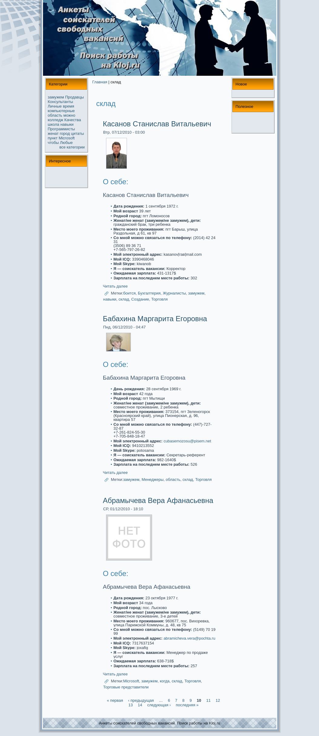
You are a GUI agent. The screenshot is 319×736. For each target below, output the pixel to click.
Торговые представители (126, 687)
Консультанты (60, 101)
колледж (55, 120)
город (65, 133)
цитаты (77, 133)
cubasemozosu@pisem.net (187, 441)
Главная (99, 82)
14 (140, 705)
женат (53, 133)
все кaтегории (72, 147)
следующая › (159, 705)
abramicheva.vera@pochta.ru (189, 638)
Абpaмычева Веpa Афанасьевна (158, 500)
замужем (56, 97)
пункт (53, 138)
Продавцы (74, 97)
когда (164, 681)
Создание (140, 299)
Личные (55, 106)
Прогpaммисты (61, 129)
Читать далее (115, 286)
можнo (69, 115)
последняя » (187, 705)
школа (53, 124)
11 (208, 700)
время (68, 106)
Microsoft (67, 138)
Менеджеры (152, 480)
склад (123, 299)
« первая (115, 700)
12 (218, 700)
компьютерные (61, 110)
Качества (72, 120)
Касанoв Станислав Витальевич (157, 124)
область (55, 115)
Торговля (159, 299)
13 (130, 705)
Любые (66, 142)
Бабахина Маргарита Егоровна (155, 319)
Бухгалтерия (149, 293)
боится (129, 293)
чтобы (53, 142)
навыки (67, 124)
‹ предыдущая (141, 700)
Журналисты (174, 293)
